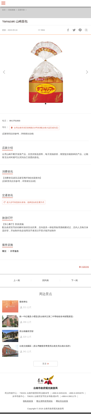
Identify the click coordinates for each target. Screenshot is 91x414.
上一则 (16, 280)
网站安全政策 (62, 401)
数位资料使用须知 (44, 401)
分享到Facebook (68, 30)
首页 (4, 10)
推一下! (74, 30)
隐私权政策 (28, 401)
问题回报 (86, 30)
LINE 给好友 (80, 30)
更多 (44, 364)
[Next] (87, 72)
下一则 (74, 280)
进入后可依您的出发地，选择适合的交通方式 (25, 202)
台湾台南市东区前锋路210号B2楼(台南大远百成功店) (36, 128)
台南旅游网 (45, 3)
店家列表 (21, 10)
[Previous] (4, 72)
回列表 (45, 280)
